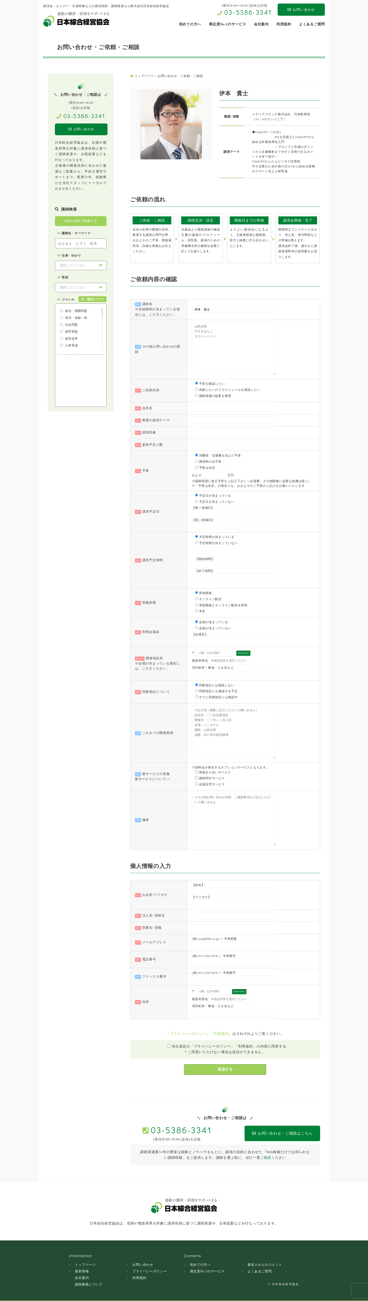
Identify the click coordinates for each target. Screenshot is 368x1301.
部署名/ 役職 (152, 927)
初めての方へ (200, 1264)
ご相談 (265, 1157)
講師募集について (89, 1284)
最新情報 (82, 1271)
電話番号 (149, 959)
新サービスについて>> (152, 779)
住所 (145, 1002)
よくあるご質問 (259, 1271)
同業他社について (156, 692)
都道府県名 (200, 660)
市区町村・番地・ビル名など (213, 667)
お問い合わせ (301, 10)
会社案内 (82, 1278)
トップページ (85, 1264)
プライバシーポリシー (188, 1034)
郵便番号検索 (243, 653)
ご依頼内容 (151, 390)
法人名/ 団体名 (153, 915)
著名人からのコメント (264, 1264)
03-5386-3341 (248, 12)
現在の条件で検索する (80, 221)
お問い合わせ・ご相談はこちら (274, 1133)
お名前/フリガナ (155, 895)
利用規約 (221, 1034)
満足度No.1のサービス (207, 1271)
